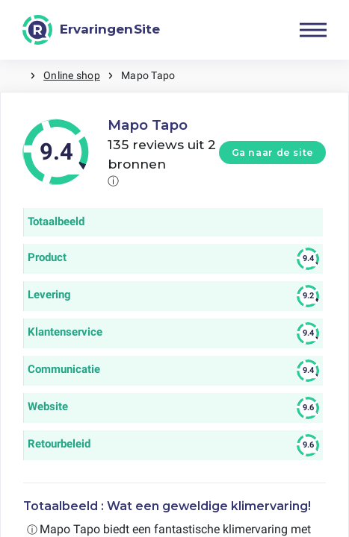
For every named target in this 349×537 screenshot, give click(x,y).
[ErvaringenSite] (91, 30)
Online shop (71, 75)
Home (14, 75)
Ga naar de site (273, 152)
